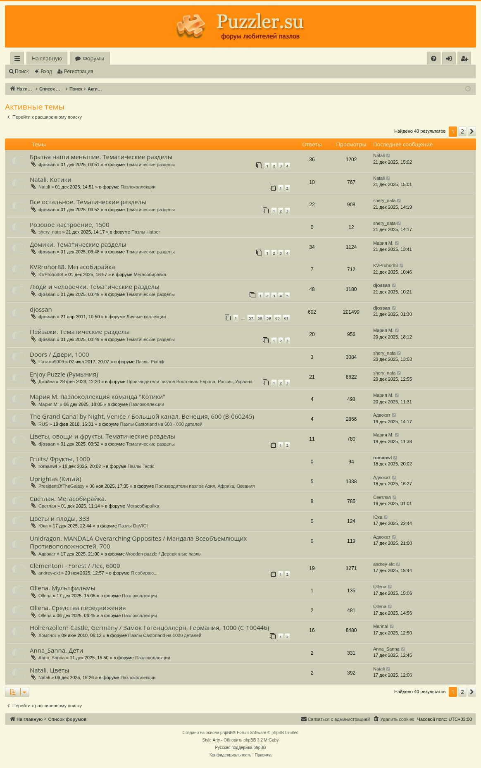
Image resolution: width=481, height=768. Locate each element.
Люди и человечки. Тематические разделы (95, 286)
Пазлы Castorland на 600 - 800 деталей (161, 424)
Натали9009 (51, 361)
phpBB (226, 732)
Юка (43, 525)
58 (260, 318)
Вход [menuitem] (450, 60)
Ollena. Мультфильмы (62, 588)
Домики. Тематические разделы (78, 244)
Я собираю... (144, 572)
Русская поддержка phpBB (240, 747)
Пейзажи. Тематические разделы (80, 331)
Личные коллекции (146, 316)
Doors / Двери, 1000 (59, 354)
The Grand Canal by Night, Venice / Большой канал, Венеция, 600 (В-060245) (142, 416)
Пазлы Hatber (145, 231)
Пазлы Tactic (141, 466)
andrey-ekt (49, 572)
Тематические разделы (150, 164)
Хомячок (47, 635)
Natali (379, 155)
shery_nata (384, 200)
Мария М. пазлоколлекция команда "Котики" (97, 396)
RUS (43, 424)
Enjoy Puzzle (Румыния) (64, 374)
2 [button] (462, 131)
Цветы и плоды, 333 (60, 518)
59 (269, 318)
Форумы (93, 58)
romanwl (47, 466)
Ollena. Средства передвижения (78, 607)
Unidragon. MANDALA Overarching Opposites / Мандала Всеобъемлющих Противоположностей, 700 (138, 542)
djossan (47, 164)
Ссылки (19, 60)
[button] (472, 131)
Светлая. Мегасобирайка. (68, 498)
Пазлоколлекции (138, 186)
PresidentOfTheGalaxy (61, 486)
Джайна (46, 381)
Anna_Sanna (51, 657)
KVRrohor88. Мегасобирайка (72, 266)
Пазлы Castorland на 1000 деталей (164, 635)
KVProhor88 (50, 274)
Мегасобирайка (149, 274)
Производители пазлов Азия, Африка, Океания (205, 486)
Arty (216, 740)
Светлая (47, 505)
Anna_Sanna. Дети (56, 650)
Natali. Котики (50, 179)
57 (251, 318)
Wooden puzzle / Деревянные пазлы (164, 553)
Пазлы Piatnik (150, 361)
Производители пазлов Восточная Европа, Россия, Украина (189, 381)
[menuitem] (433, 58)
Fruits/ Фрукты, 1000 (60, 459)
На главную (47, 58)
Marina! (380, 626)
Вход (46, 71)
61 (286, 318)
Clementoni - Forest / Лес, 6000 (75, 565)
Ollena (45, 595)
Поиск (22, 71)
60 (277, 318)
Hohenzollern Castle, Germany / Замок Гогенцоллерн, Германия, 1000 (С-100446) (149, 627)
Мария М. (383, 243)
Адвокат (382, 415)
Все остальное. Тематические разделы (88, 202)
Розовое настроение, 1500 (70, 224)
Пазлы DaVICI (133, 525)
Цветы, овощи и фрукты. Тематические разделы (102, 436)
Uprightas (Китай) (55, 479)
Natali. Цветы (49, 670)
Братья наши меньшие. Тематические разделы (101, 157)
